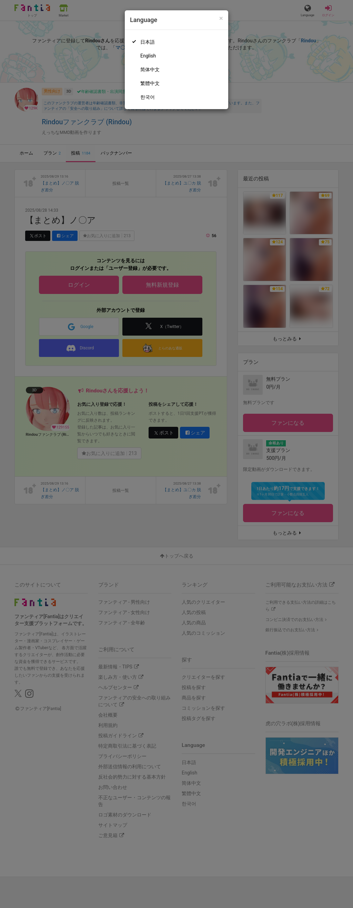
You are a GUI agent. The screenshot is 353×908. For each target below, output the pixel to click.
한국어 (147, 97)
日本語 (147, 42)
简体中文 (150, 69)
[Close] (221, 18)
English (148, 56)
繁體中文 (150, 83)
